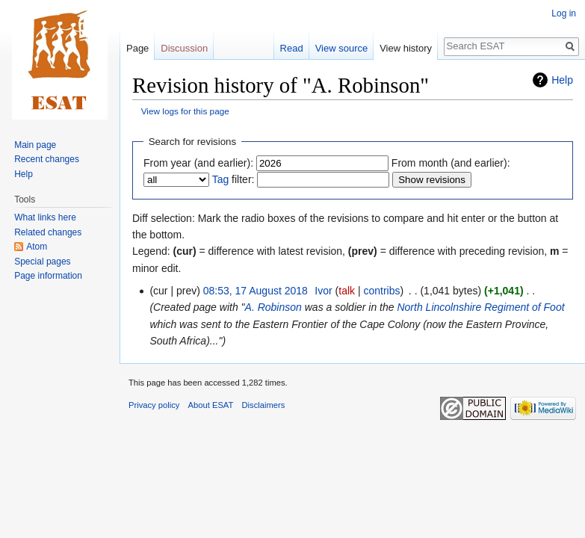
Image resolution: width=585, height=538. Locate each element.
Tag (220, 179)
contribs (381, 291)
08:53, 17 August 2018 (255, 291)
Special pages (42, 261)
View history (406, 48)
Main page (35, 145)
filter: (233, 179)
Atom (36, 246)
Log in (563, 13)
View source (341, 48)
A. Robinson (273, 307)
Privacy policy (154, 405)
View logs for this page (185, 111)
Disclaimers (263, 405)
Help (562, 80)
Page (137, 48)
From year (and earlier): (198, 163)
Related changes (47, 232)
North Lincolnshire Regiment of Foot (480, 307)
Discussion (184, 48)
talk (346, 291)
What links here (45, 217)
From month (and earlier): (450, 163)
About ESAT (211, 405)
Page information (48, 275)
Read (291, 48)
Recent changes (46, 159)
